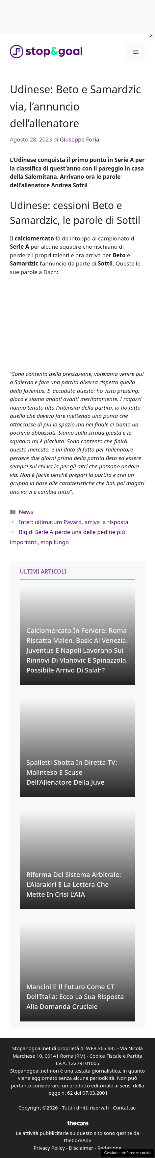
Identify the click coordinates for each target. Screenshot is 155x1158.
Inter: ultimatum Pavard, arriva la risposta (73, 522)
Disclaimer (81, 1147)
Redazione (109, 1147)
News (26, 512)
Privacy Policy (49, 1147)
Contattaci (125, 1107)
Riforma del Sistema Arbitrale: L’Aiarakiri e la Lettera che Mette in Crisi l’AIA (73, 884)
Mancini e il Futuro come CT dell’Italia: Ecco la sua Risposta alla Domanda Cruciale (75, 996)
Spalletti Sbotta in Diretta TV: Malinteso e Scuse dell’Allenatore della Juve (71, 772)
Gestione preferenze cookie (127, 1152)
